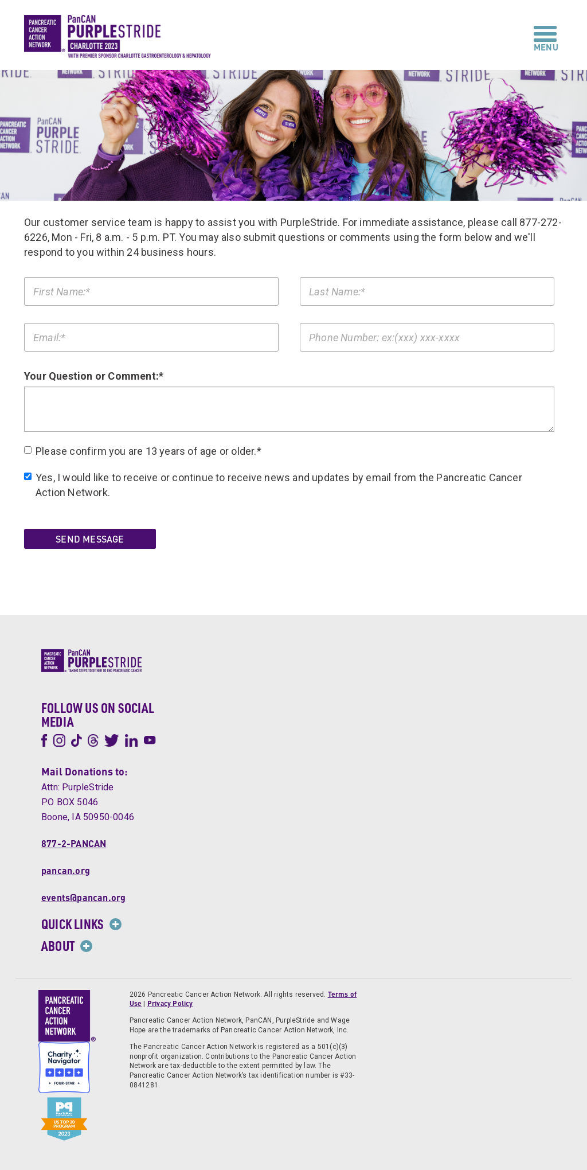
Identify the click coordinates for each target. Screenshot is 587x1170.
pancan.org (65, 870)
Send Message (90, 539)
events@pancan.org (83, 897)
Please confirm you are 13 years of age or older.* (142, 451)
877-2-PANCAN (73, 843)
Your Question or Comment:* (93, 375)
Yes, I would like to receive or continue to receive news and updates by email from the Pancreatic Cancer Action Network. (273, 484)
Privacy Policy (170, 1003)
